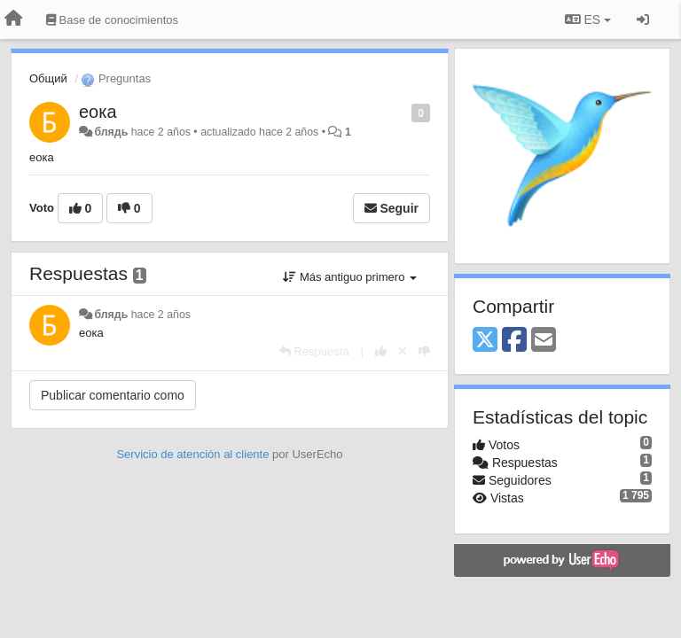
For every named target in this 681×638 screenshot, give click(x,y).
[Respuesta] (314, 351)
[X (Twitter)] (485, 340)
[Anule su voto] (402, 351)
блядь (111, 132)
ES (588, 19)
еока (98, 111)
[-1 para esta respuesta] (424, 351)
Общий (48, 78)
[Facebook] (514, 340)
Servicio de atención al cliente (194, 454)
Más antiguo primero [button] (350, 277)
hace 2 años (161, 314)
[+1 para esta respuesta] (381, 351)
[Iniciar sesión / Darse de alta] (643, 19)
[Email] (543, 340)
